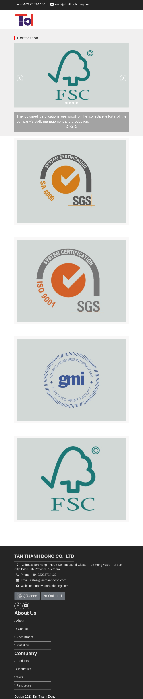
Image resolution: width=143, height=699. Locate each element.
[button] (20, 78)
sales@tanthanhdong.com (70, 4)
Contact (22, 637)
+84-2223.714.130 (31, 4)
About (19, 629)
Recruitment (23, 646)
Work (18, 686)
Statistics (21, 654)
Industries (23, 677)
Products (21, 669)
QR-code (27, 605)
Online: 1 (53, 605)
